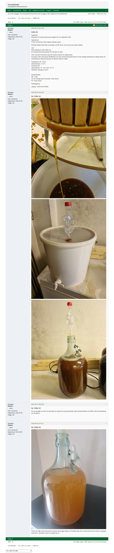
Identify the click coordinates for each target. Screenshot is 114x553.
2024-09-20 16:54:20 (37, 92)
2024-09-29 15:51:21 (37, 423)
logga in (82, 22)
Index (9, 10)
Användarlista (17, 10)
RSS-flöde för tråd (101, 25)
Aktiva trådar (91, 14)
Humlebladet (13, 5)
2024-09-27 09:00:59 (37, 404)
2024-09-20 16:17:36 (37, 28)
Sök (30, 10)
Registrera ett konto (39, 10)
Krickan (10, 28)
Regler (25, 10)
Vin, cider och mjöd (24, 18)
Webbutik (56, 10)
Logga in (48, 10)
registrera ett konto (93, 22)
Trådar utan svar (101, 14)
